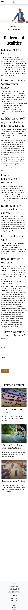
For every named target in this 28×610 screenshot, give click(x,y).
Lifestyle (14, 609)
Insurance (14, 604)
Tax (14, 605)
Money (14, 607)
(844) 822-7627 (15, 586)
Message (4, 357)
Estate (14, 602)
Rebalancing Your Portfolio (13, 480)
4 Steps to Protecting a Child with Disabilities (11, 446)
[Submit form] (5, 371)
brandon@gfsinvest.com (14, 592)
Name (3, 339)
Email (3, 348)
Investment (14, 600)
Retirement (14, 598)
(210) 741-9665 (16, 589)
